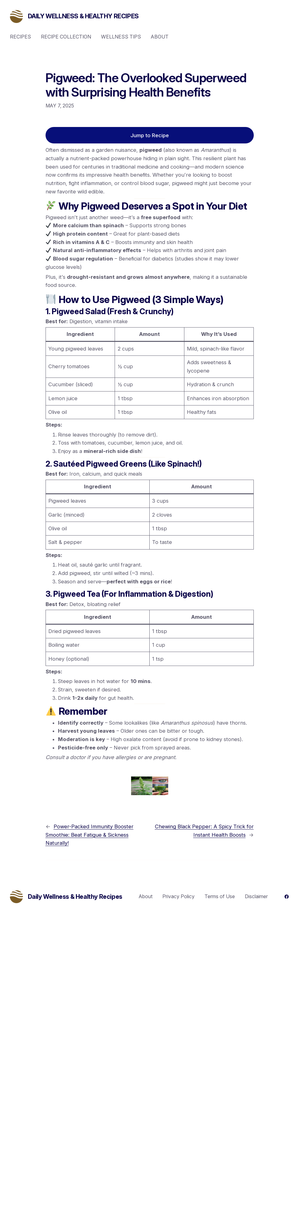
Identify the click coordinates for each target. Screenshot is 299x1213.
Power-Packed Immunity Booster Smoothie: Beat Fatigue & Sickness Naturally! (90, 834)
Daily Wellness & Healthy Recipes (83, 16)
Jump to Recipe (149, 135)
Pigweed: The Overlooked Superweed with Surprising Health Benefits (146, 85)
